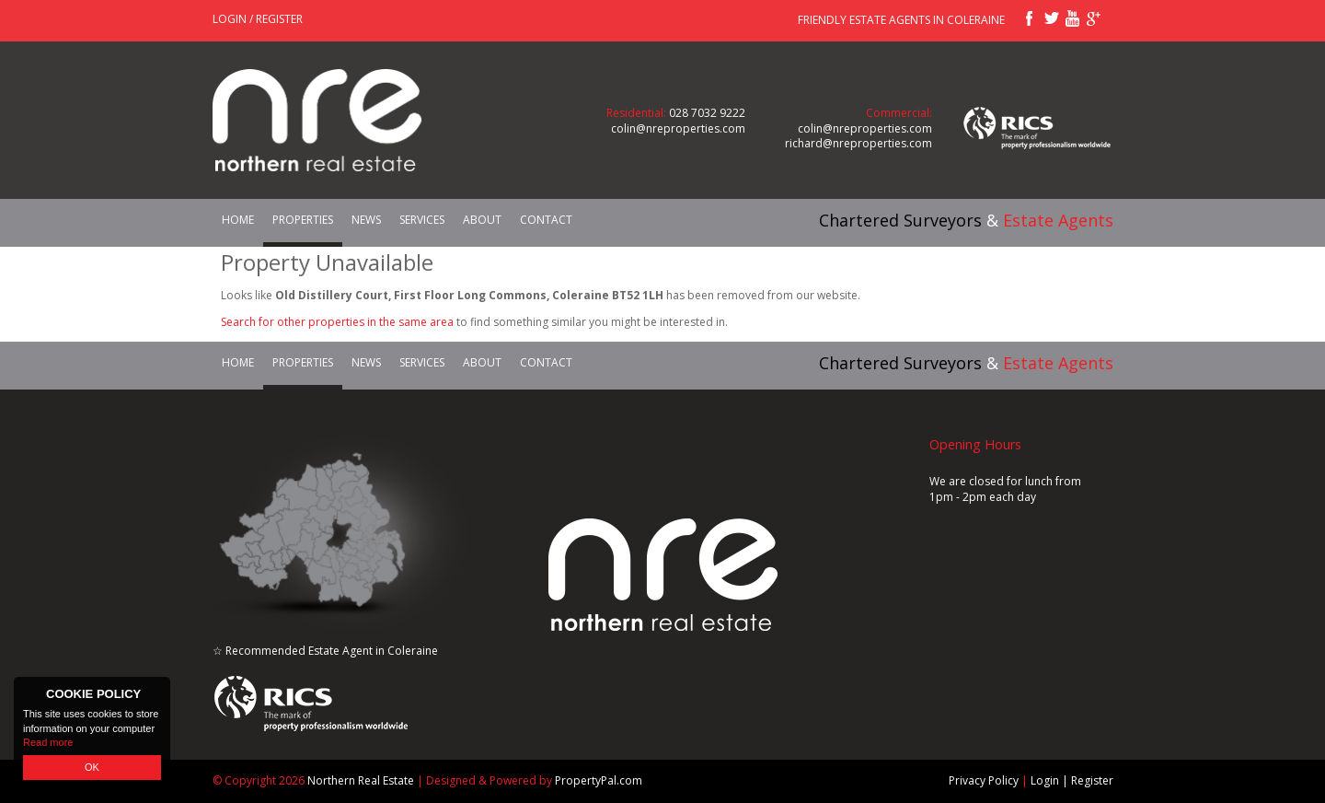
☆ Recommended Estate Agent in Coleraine (325, 650)
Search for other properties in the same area (337, 322)
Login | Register (1072, 780)
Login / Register (258, 19)
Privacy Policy (984, 780)
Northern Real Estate (360, 780)
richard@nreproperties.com (858, 143)
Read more (48, 742)
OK (92, 767)
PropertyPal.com (598, 780)
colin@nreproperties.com (678, 128)
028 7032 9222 (707, 113)
